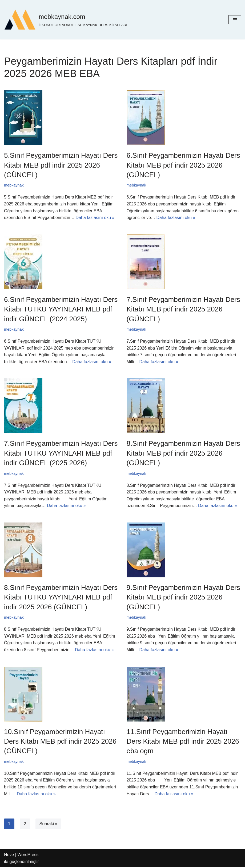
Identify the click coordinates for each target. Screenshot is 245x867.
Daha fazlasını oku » (95, 217)
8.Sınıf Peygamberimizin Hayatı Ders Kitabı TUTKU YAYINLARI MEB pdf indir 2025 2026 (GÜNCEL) (61, 597)
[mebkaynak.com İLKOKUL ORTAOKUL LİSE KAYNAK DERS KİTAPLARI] (65, 20)
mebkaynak (14, 185)
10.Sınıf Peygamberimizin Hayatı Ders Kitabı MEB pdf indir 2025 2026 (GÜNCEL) (60, 741)
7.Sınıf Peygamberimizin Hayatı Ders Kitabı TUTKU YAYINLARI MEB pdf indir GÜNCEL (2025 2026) (61, 453)
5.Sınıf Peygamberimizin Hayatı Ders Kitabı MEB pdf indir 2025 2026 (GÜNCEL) (61, 165)
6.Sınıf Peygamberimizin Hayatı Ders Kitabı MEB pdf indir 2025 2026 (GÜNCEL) (183, 165)
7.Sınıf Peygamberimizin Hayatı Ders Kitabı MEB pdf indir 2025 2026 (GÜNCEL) (183, 309)
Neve (9, 854)
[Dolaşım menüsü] (234, 19)
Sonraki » (48, 823)
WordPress (27, 854)
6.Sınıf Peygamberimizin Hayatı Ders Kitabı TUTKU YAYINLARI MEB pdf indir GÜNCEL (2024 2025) (61, 309)
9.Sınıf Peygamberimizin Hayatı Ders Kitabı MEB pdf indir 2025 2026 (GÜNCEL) (183, 597)
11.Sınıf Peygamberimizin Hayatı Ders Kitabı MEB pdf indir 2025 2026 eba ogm (183, 741)
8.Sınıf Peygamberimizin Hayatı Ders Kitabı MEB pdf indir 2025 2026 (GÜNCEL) (183, 453)
